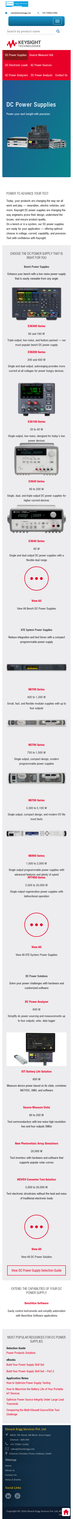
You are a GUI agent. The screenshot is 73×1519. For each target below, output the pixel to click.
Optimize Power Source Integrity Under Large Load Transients (35, 1402)
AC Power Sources (41, 65)
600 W (36, 1009)
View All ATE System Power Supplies (36, 955)
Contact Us (61, 75)
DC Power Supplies (16, 55)
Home (8, 1465)
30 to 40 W (36, 429)
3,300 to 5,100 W (36, 808)
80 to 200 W (36, 489)
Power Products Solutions (21, 1353)
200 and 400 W (36, 360)
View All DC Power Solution (36, 1257)
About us (10, 1470)
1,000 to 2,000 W (36, 863)
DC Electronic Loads (16, 65)
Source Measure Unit (41, 55)
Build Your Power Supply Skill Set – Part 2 (30, 1371)
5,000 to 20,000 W (36, 885)
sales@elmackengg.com (21, 13)
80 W (36, 549)
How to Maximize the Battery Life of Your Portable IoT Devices (34, 1391)
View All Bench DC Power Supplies (36, 608)
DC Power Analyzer (42, 75)
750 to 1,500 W (36, 752)
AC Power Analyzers (16, 75)
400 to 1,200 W (36, 697)
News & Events (13, 1479)
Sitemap (10, 1459)
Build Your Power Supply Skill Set (25, 1364)
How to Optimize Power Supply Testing (28, 1383)
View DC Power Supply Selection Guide (36, 1270)
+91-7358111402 (49, 13)
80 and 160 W (36, 334)
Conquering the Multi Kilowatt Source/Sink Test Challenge (32, 1412)
